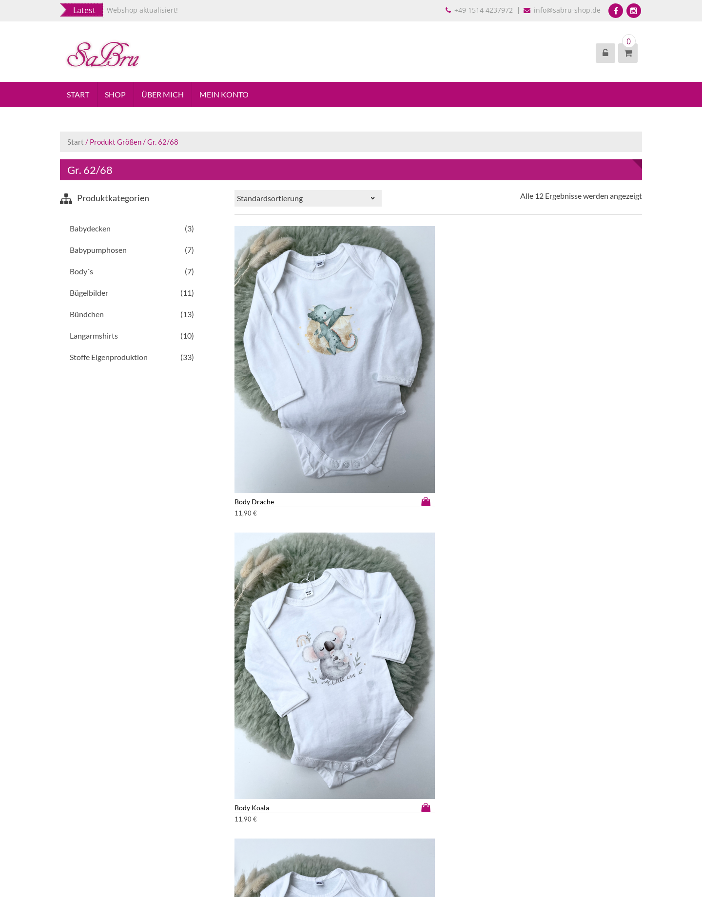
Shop (116, 94)
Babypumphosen (98, 250)
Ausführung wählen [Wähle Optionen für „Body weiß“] (519, 516)
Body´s (81, 272)
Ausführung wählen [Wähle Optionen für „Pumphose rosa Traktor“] (620, 677)
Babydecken (90, 229)
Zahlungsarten (82, 818)
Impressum (77, 777)
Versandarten (80, 828)
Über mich (164, 94)
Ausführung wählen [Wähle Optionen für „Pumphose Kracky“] (419, 677)
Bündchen (87, 315)
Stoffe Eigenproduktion (109, 358)
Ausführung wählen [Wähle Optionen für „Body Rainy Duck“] (620, 356)
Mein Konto (226, 94)
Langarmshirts (94, 336)
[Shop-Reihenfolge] (308, 199)
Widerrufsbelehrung (91, 808)
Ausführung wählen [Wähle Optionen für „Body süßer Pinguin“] (318, 516)
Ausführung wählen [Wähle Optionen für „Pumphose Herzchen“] (318, 677)
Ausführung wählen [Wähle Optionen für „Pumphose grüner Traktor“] (620, 516)
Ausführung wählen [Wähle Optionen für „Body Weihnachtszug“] (419, 516)
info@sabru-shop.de (563, 10)
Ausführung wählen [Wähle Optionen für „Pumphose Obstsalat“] (519, 677)
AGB (67, 787)
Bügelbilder (89, 293)
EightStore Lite (371, 855)
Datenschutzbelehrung (94, 798)
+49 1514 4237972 (480, 10)
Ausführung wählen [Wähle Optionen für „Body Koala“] (419, 356)
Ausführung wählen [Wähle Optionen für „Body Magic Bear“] (519, 356)
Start (78, 94)
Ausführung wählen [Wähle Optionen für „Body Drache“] (318, 356)
